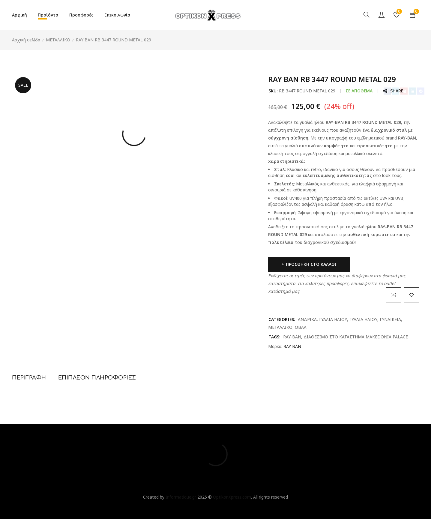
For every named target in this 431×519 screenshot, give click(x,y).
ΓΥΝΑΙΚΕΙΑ (390, 319)
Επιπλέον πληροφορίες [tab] (97, 378)
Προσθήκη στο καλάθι (311, 264)
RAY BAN (292, 346)
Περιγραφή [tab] (29, 378)
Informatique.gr (181, 497)
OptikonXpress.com (232, 497)
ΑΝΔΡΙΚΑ (307, 319)
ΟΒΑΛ (301, 327)
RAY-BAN (292, 337)
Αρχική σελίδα (26, 40)
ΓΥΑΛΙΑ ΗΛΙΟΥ (333, 319)
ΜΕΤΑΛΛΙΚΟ (58, 40)
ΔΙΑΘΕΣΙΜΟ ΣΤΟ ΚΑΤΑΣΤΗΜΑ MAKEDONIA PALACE (356, 337)
